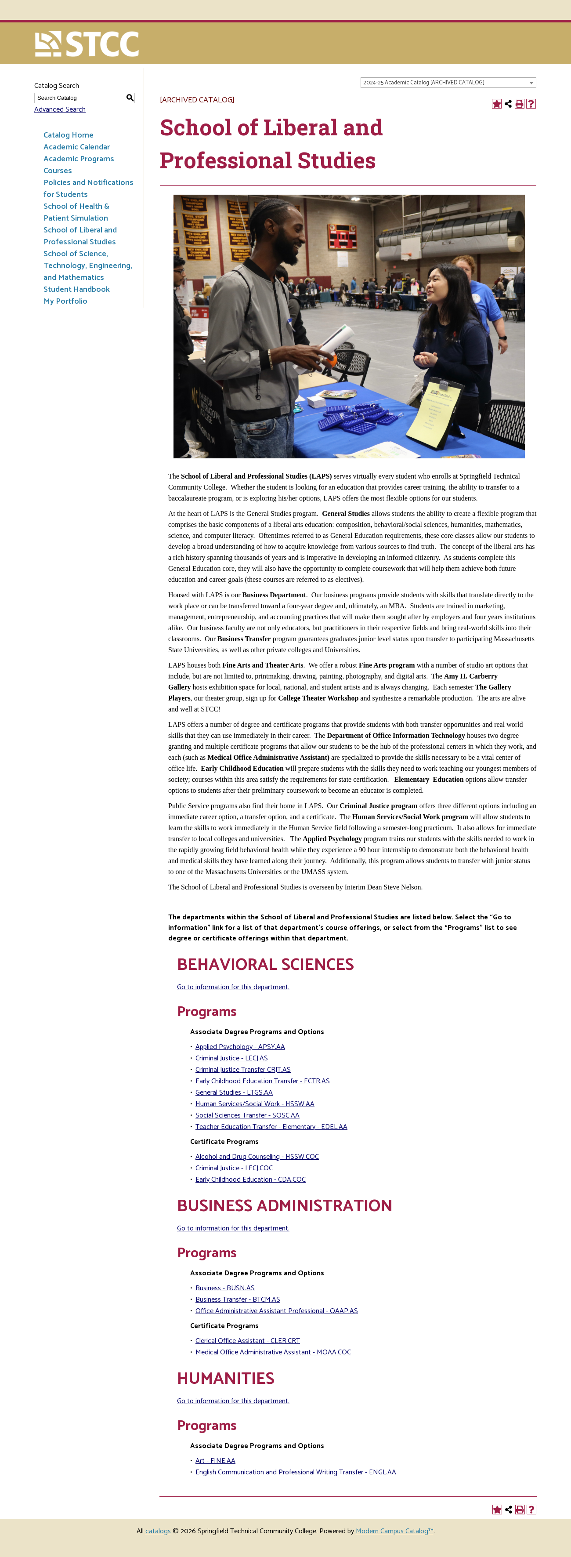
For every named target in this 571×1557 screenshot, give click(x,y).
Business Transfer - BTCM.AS (237, 1300)
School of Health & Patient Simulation (76, 212)
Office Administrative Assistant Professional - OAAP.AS (276, 1311)
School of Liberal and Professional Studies (80, 236)
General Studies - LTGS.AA (234, 1093)
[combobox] (448, 82)
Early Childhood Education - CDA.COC (250, 1180)
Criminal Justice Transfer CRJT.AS (243, 1070)
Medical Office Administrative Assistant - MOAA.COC (273, 1352)
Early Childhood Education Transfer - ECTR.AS (262, 1081)
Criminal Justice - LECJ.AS (231, 1058)
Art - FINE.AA (215, 1461)
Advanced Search (60, 110)
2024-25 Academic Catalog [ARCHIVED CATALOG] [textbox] (423, 82)
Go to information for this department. (233, 987)
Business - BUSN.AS (225, 1288)
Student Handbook (76, 289)
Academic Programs (78, 159)
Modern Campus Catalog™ (395, 1531)
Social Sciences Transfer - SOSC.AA (247, 1115)
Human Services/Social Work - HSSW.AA (254, 1104)
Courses (57, 171)
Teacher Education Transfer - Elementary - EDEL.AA (271, 1127)
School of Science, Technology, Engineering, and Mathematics (87, 265)
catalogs (158, 1531)
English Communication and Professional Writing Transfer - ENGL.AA (295, 1472)
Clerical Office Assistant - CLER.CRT (247, 1341)
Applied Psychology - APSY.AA (240, 1047)
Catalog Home (68, 135)
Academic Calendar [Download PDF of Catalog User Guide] (76, 147)
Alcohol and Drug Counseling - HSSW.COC (257, 1157)
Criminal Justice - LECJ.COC (234, 1168)
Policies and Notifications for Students (88, 188)
